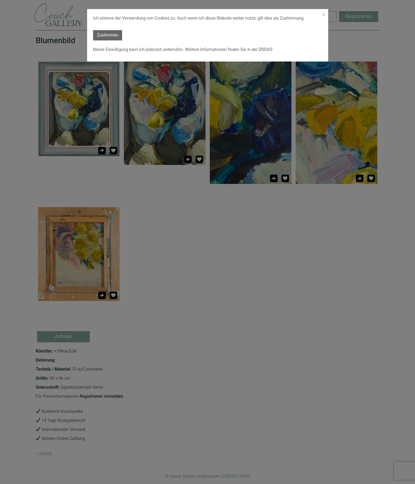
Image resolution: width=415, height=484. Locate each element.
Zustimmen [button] (107, 35)
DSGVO (265, 49)
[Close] (323, 14)
